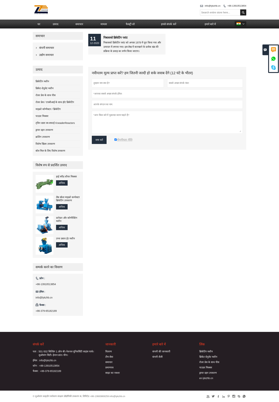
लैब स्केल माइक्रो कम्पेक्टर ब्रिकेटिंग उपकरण (68, 199)
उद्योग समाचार (46, 54)
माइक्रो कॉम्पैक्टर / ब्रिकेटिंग (48, 109)
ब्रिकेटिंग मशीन (42, 81)
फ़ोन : (35, 365)
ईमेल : (35, 360)
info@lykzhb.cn (212, 5)
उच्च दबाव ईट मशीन (65, 238)
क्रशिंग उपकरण (43, 136)
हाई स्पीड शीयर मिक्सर (66, 176)
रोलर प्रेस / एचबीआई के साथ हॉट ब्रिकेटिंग (55, 102)
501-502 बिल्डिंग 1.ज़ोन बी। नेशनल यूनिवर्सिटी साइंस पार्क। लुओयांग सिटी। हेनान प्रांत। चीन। (66, 353)
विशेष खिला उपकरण (45, 143)
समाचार (79, 24)
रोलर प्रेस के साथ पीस (46, 95)
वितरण (108, 351)
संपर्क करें (38, 344)
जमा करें (99, 139)
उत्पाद (55, 24)
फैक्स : (36, 371)
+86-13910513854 (236, 5)
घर (39, 24)
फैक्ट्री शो (130, 24)
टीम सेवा (109, 356)
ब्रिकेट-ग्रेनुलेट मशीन (45, 88)
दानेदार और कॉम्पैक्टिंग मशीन (66, 219)
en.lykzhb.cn (206, 378)
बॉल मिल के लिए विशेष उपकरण (50, 150)
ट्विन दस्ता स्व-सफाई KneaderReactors (55, 123)
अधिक (62, 183)
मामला (104, 24)
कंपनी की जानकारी (161, 351)
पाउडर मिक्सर (42, 116)
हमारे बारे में (210, 24)
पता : (35, 351)
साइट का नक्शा (112, 372)
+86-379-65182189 (46, 310)
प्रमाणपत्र (109, 367)
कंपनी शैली (157, 356)
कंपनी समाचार (46, 47)
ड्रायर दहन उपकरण (44, 129)
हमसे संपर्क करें (168, 24)
